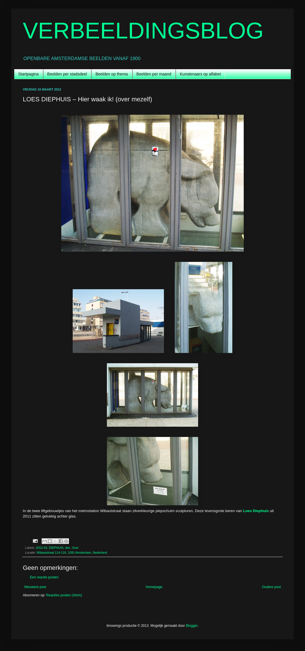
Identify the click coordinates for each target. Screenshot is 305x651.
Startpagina (28, 74)
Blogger (192, 626)
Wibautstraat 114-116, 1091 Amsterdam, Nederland (72, 552)
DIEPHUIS (56, 547)
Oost (75, 547)
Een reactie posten (44, 577)
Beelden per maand (154, 74)
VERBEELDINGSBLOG (143, 30)
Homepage (154, 587)
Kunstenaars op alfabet (200, 74)
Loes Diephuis (256, 511)
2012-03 (41, 547)
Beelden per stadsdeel (67, 74)
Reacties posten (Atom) (64, 595)
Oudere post (271, 587)
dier (67, 547)
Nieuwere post (35, 587)
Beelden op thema (111, 74)
